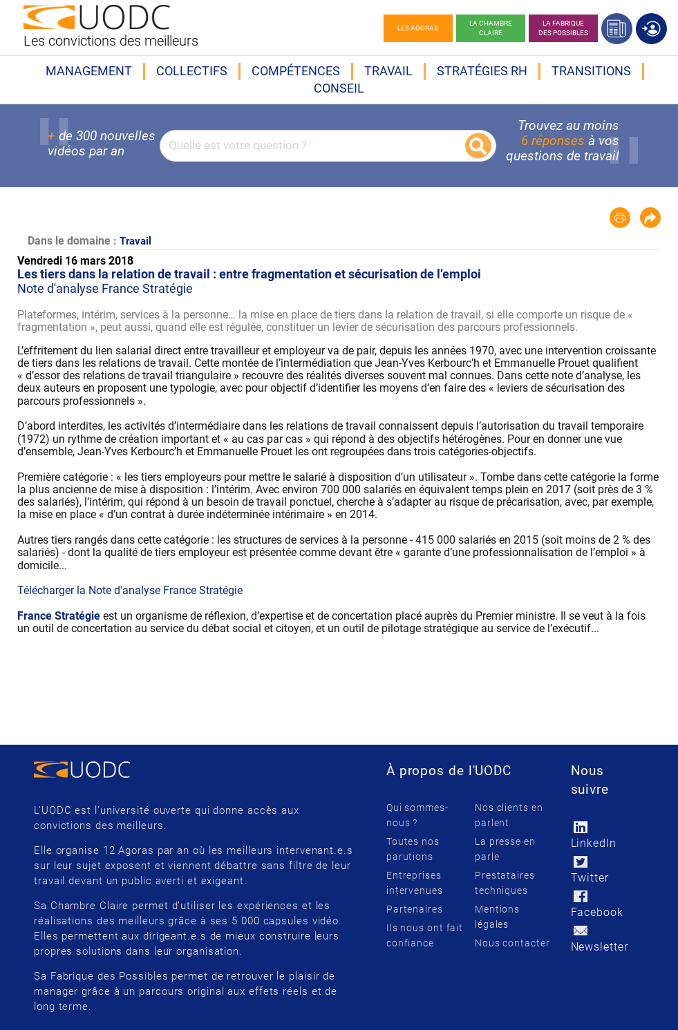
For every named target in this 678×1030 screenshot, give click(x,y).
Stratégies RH (482, 71)
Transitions (591, 71)
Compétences (296, 71)
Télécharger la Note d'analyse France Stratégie (130, 590)
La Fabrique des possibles (563, 28)
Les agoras (417, 28)
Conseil (339, 88)
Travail (388, 71)
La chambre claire (490, 28)
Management (89, 71)
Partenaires (414, 909)
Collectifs (191, 71)
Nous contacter (512, 942)
